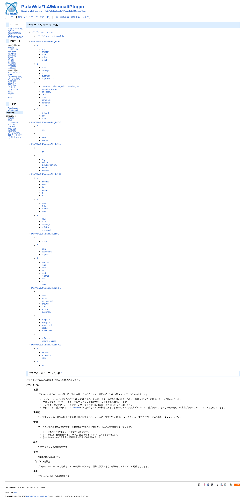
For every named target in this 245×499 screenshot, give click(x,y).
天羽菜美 (12, 66)
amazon (45, 52)
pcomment (46, 251)
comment (46, 100)
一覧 (55, 17)
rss (43, 278)
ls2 (43, 195)
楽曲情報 (12, 81)
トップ (9, 17)
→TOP (9, 98)
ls (42, 193)
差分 (20, 17)
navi (44, 219)
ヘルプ (85, 17)
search (45, 295)
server (45, 298)
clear (44, 94)
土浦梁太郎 (13, 49)
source (45, 309)
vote (44, 358)
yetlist (44, 365)
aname (45, 54)
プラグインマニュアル (41, 32)
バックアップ (31, 17)
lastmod (45, 181)
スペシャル (13, 89)
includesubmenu (49, 165)
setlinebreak (47, 301)
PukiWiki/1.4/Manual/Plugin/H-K (46, 144)
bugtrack (46, 76)
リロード (44, 17)
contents (46, 102)
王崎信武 (12, 64)
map (44, 203)
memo (45, 208)
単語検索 (64, 17)
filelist (44, 137)
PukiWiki (76, 407)
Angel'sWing (13, 108)
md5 (44, 206)
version (45, 352)
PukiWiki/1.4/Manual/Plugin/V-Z (46, 344)
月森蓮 (11, 47)
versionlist (46, 355)
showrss (46, 304)
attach (44, 60)
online (44, 241)
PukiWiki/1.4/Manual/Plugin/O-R (46, 234)
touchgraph (47, 325)
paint (44, 249)
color (44, 97)
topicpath (46, 322)
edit (43, 130)
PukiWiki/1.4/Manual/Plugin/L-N (46, 174)
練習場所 (12, 83)
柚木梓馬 (12, 56)
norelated (46, 230)
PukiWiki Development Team (36, 496)
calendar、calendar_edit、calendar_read (61, 86)
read (44, 265)
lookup (45, 190)
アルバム (12, 85)
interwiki (45, 170)
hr (43, 152)
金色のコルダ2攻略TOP (15, 29)
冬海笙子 (12, 60)
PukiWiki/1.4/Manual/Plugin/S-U (46, 288)
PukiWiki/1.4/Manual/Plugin (52, 6)
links (44, 184)
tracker (45, 328)
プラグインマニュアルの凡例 (50, 36)
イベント (12, 87)
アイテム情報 (14, 79)
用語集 (11, 93)
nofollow (46, 227)
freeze (45, 140)
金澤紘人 (12, 62)
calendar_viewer (49, 89)
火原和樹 (12, 54)
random (45, 262)
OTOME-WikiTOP (15, 37)
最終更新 (75, 17)
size (43, 306)
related (45, 273)
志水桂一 (12, 51)
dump (44, 118)
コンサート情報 (15, 77)
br (43, 73)
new (44, 221)
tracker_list (47, 330)
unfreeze (46, 338)
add (43, 49)
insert (44, 167)
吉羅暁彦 (12, 68)
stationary (46, 312)
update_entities (49, 341)
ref (43, 270)
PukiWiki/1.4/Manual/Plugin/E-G (46, 122)
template (46, 319)
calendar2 (46, 92)
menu (44, 211)
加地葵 (11, 58)
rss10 (44, 281)
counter (45, 105)
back (44, 67)
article (44, 57)
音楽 (10, 91)
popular (45, 254)
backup (45, 70)
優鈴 (15, 492)
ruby (44, 284)
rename (45, 276)
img (43, 159)
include (45, 162)
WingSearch (13, 110)
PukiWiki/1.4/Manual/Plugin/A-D (46, 41)
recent (45, 267)
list (43, 187)
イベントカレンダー (15, 73)
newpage (46, 224)
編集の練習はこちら (15, 34)
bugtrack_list (48, 78)
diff (43, 116)
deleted (45, 113)
